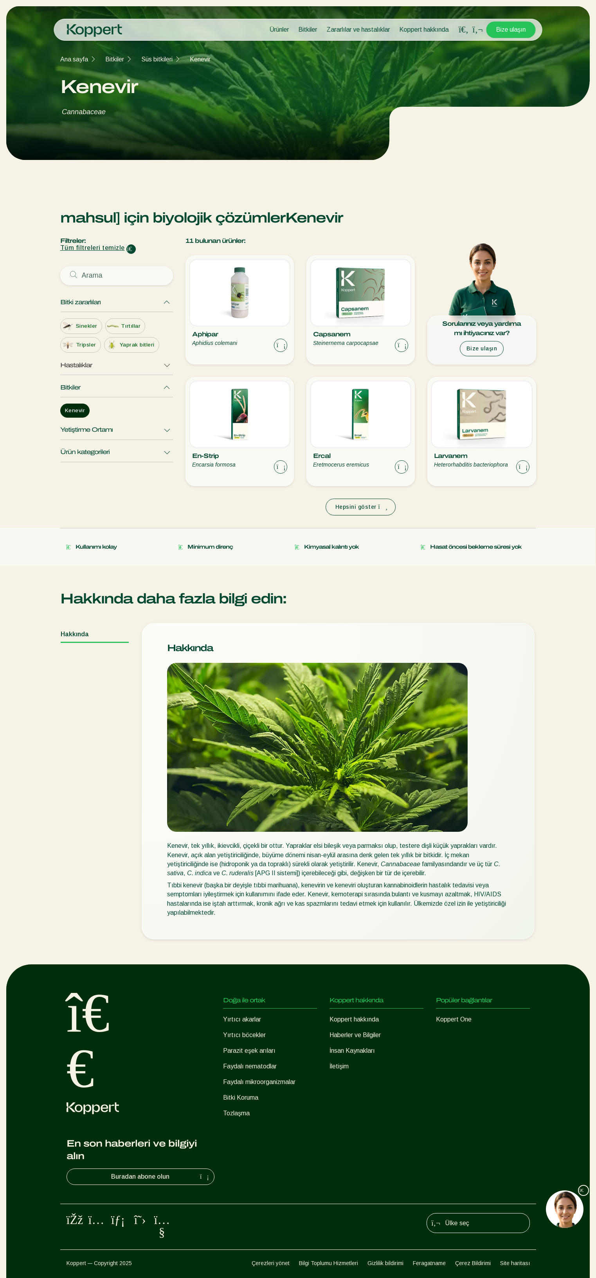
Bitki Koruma (240, 1097)
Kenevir (200, 59)
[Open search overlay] (463, 30)
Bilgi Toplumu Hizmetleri (328, 1263)
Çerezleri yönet (271, 1263)
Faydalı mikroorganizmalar (259, 1082)
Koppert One (454, 1019)
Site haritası (515, 1263)
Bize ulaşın (511, 29)
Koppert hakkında (424, 29)
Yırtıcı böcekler (244, 1035)
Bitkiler (308, 29)
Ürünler (279, 29)
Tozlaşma (236, 1113)
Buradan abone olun (161, 1176)
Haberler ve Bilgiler (355, 1035)
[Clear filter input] (131, 249)
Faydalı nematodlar (250, 1066)
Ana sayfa (74, 59)
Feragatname (429, 1263)
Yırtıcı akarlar (242, 1019)
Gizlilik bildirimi (385, 1263)
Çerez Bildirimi (473, 1263)
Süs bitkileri (157, 59)
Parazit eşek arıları (249, 1050)
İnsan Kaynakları (352, 1050)
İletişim (339, 1066)
